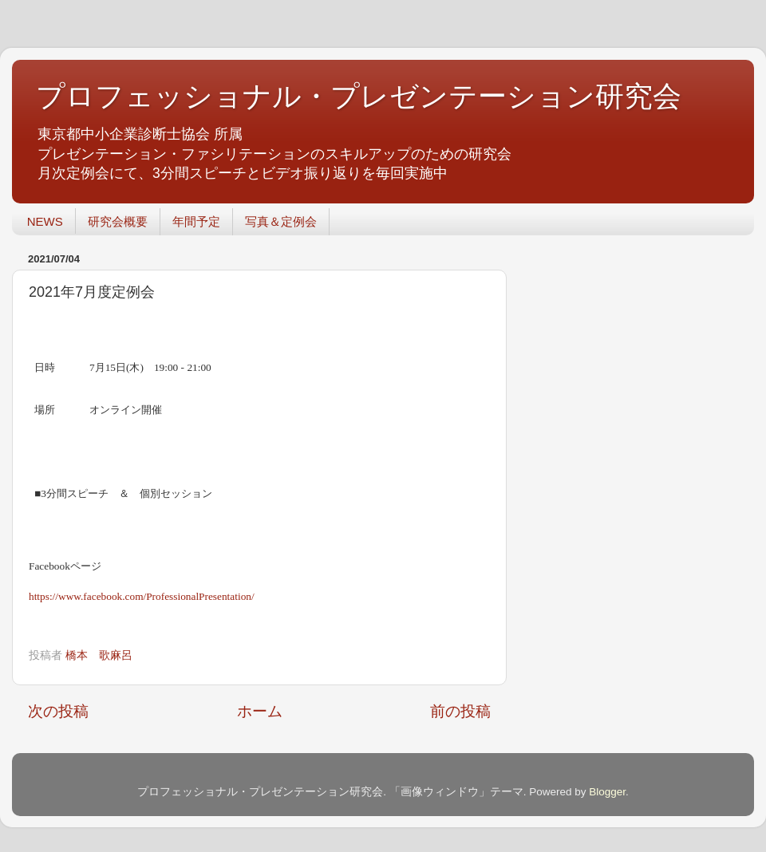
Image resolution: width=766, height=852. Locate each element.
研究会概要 (118, 221)
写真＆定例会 (281, 221)
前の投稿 (460, 711)
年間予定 (196, 221)
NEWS (45, 221)
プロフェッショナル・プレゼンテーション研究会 (358, 96)
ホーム (259, 711)
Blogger (607, 792)
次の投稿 (58, 711)
